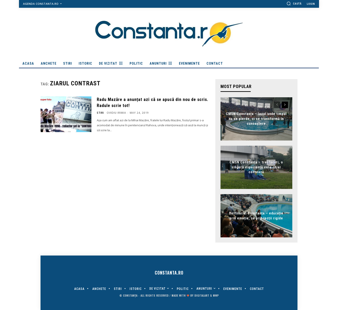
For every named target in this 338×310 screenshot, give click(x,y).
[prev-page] (277, 105)
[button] (294, 3)
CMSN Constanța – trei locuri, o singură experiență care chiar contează (256, 167)
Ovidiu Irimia (116, 113)
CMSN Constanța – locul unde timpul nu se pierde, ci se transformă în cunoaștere (256, 119)
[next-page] (285, 105)
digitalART (201, 295)
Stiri (100, 113)
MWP (216, 295)
